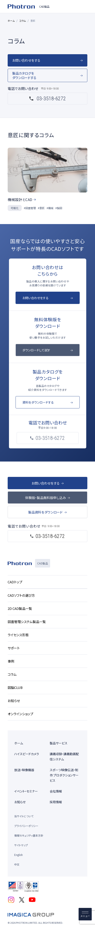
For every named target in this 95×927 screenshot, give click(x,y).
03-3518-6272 (51, 98)
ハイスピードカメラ (26, 754)
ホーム (11, 20)
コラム (22, 20)
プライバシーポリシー (26, 826)
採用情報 (56, 802)
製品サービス (58, 743)
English (18, 855)
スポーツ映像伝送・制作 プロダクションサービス (64, 775)
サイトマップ (21, 845)
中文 (16, 864)
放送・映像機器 (24, 770)
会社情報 (56, 791)
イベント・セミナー (26, 791)
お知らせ (20, 802)
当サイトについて (23, 816)
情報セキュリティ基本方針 (28, 835)
